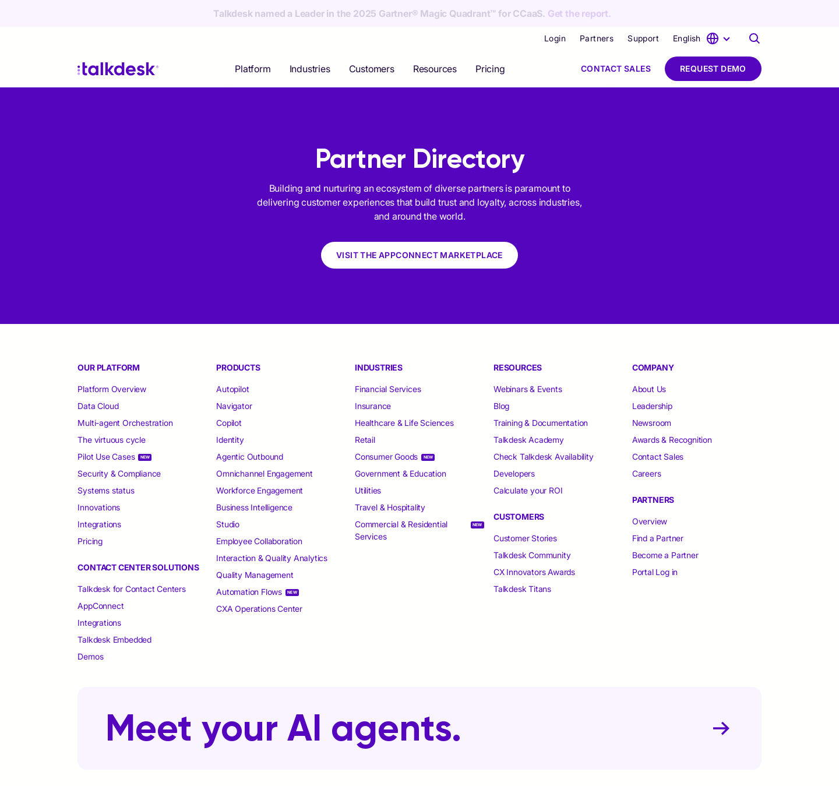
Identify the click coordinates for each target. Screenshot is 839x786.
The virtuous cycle (111, 413)
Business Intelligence (254, 480)
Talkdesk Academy (528, 413)
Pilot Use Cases (106, 430)
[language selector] (703, 11)
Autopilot (233, 362)
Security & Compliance (119, 447)
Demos (90, 630)
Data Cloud (97, 379)
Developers (514, 447)
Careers (646, 447)
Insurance (373, 379)
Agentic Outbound (249, 430)
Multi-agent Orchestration (124, 396)
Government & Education (400, 447)
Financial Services (388, 362)
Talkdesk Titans (522, 562)
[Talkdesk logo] (118, 42)
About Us (649, 362)
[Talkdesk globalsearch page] (755, 11)
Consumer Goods (386, 430)
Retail (365, 413)
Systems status (105, 463)
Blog (501, 379)
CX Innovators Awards (534, 545)
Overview (649, 494)
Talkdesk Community (531, 528)
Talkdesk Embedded (115, 613)
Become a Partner (665, 528)
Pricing (490, 42)
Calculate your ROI (527, 463)
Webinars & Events (527, 362)
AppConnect (100, 579)
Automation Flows (249, 565)
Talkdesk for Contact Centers (131, 562)
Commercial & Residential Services (401, 503)
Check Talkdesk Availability (543, 430)
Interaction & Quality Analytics (271, 531)
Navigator (234, 379)
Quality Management (254, 548)
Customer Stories (525, 511)
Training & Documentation (540, 396)
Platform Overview (111, 362)
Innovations (98, 480)
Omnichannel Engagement (264, 447)
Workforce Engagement (259, 463)
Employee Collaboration (259, 514)
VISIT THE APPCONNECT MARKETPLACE (419, 228)
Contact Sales (616, 42)
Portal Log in (655, 545)
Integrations (99, 497)
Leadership (652, 379)
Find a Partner (657, 511)
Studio (227, 497)
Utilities (368, 463)
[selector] (252, 42)
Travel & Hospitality (390, 480)
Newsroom (651, 396)
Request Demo (713, 42)
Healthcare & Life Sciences (404, 396)
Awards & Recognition (672, 413)
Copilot (229, 396)
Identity (230, 413)
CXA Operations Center (259, 582)
